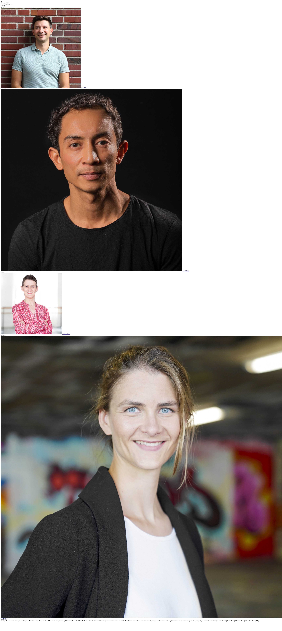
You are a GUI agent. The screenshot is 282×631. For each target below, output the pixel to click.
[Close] (1, 1)
